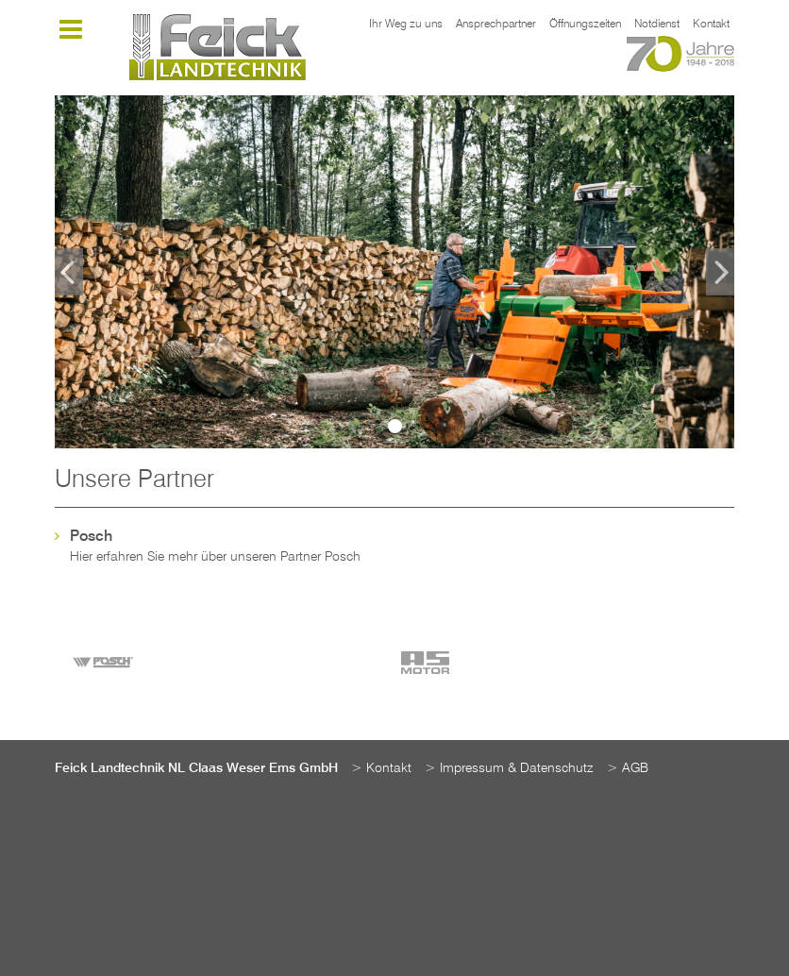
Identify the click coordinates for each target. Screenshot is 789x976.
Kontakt (711, 24)
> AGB (627, 768)
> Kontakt (381, 768)
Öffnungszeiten (585, 24)
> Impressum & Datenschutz (509, 768)
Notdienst (657, 24)
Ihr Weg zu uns (406, 24)
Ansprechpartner (496, 24)
